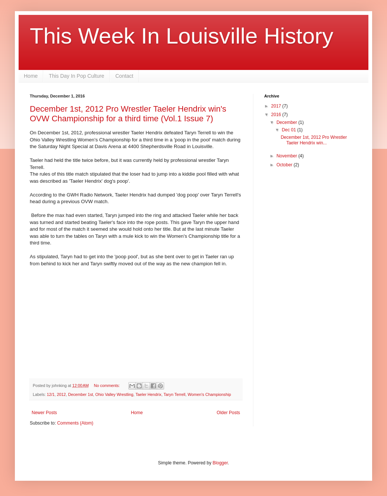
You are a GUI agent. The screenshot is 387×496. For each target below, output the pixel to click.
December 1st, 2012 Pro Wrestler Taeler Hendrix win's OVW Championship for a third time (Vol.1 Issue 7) (128, 113)
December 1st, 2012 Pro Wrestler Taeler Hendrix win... (314, 140)
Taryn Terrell (175, 394)
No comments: (107, 385)
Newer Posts (44, 412)
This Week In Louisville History (181, 35)
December (287, 122)
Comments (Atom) (75, 423)
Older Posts (228, 412)
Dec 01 (289, 129)
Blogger (220, 462)
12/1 (51, 394)
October (285, 164)
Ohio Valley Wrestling (114, 394)
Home (31, 76)
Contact (124, 76)
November (287, 156)
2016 (276, 114)
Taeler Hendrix (148, 394)
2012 (61, 394)
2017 (276, 106)
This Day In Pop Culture (76, 76)
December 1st (80, 394)
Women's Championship (209, 394)
